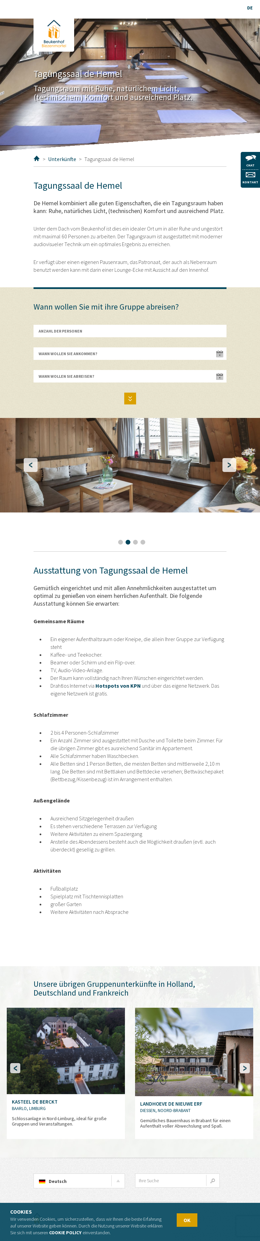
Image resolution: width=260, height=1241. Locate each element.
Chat (250, 161)
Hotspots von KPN (118, 685)
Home (37, 158)
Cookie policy (65, 1233)
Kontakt (250, 178)
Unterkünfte (62, 159)
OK (187, 1220)
